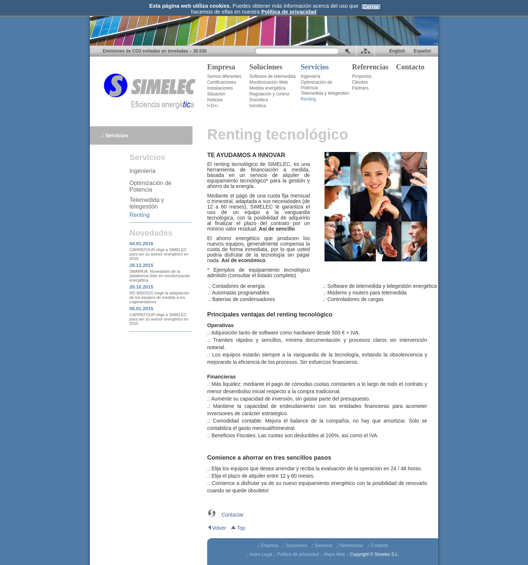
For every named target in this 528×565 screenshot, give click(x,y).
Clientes (360, 82)
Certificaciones (221, 82)
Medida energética (267, 88)
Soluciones (265, 67)
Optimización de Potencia (316, 85)
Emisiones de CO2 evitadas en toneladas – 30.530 (154, 51)
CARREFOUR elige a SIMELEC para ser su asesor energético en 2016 (158, 254)
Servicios (315, 67)
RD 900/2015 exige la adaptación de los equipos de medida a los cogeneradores (159, 297)
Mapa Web (334, 554)
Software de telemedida (272, 76)
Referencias (370, 67)
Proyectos (361, 76)
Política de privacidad (288, 12)
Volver (216, 528)
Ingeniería (310, 76)
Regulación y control (269, 94)
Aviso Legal (261, 554)
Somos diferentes (224, 76)
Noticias (215, 99)
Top (237, 528)
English (397, 51)
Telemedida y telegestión (325, 93)
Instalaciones (220, 88)
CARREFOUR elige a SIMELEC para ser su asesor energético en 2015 (158, 319)
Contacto (410, 67)
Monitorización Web (268, 82)
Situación (216, 94)
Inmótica (257, 105)
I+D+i (212, 105)
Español (421, 51)
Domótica (258, 99)
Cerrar (371, 7)
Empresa (221, 67)
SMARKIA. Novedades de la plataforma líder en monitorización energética (159, 275)
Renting (308, 99)
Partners (360, 88)
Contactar (232, 515)
